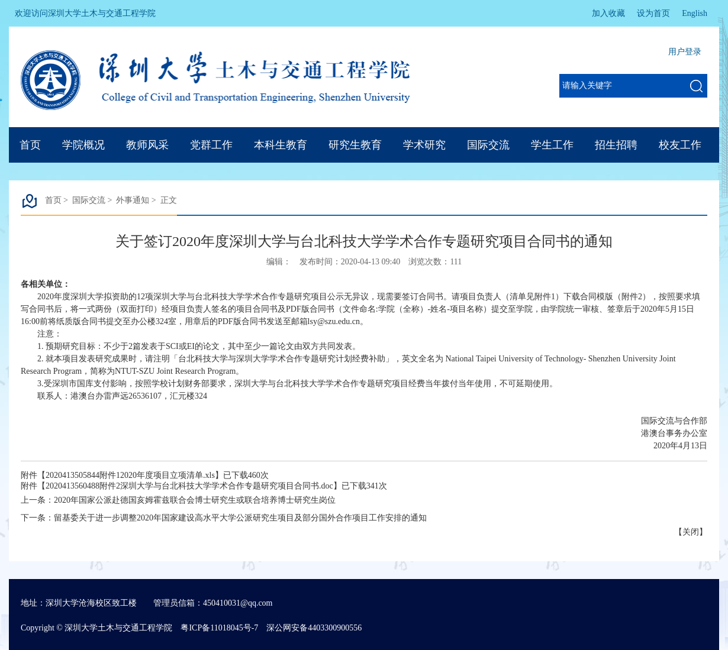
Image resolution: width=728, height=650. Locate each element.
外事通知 (132, 200)
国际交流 (488, 145)
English (694, 13)
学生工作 (552, 145)
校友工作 (680, 145)
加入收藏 (608, 13)
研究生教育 (355, 145)
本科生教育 (280, 145)
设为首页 (653, 13)
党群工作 (211, 145)
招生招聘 (616, 145)
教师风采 (147, 145)
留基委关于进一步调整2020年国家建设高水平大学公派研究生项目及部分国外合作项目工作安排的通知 (240, 517)
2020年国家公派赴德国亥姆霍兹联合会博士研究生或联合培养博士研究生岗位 (195, 500)
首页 (30, 145)
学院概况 (83, 145)
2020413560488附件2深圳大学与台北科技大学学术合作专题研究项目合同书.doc (189, 485)
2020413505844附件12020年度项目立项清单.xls (130, 475)
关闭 (690, 532)
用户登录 (684, 51)
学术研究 (424, 145)
